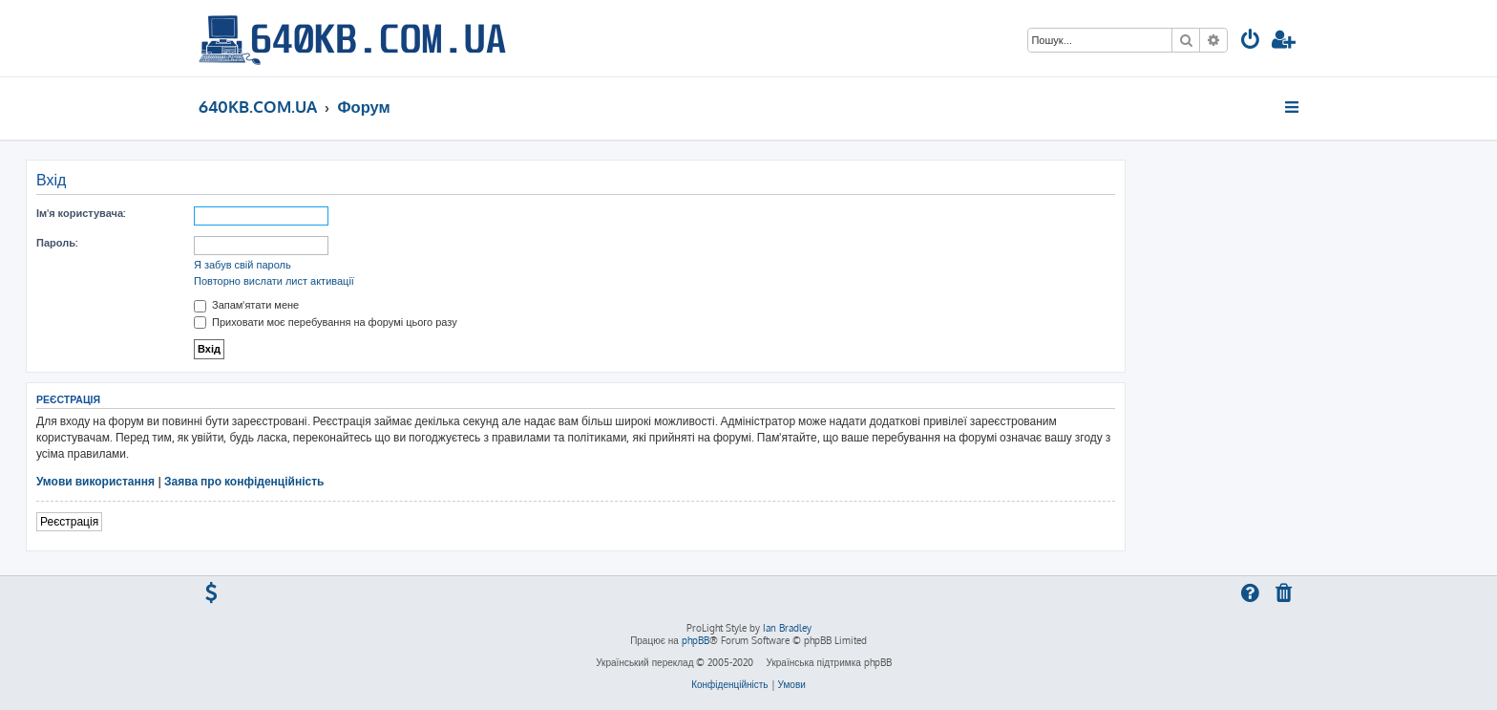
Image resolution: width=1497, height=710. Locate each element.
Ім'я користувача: (80, 213)
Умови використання (95, 481)
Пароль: (56, 242)
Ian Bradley (787, 628)
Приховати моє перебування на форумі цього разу (325, 322)
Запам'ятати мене (246, 305)
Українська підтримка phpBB (828, 662)
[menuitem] (1250, 41)
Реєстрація (69, 521)
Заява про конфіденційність (244, 481)
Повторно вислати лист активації (274, 281)
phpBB (695, 640)
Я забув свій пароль (242, 264)
